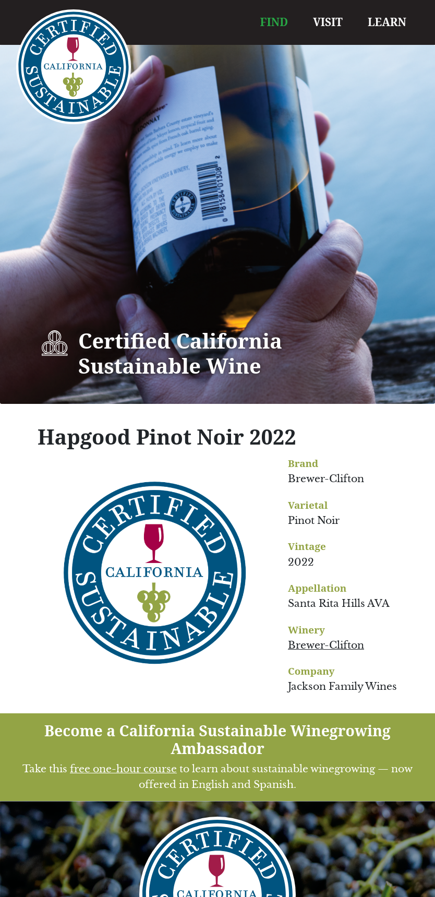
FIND (274, 22)
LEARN (387, 22)
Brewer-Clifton (326, 645)
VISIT (328, 22)
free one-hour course (123, 769)
